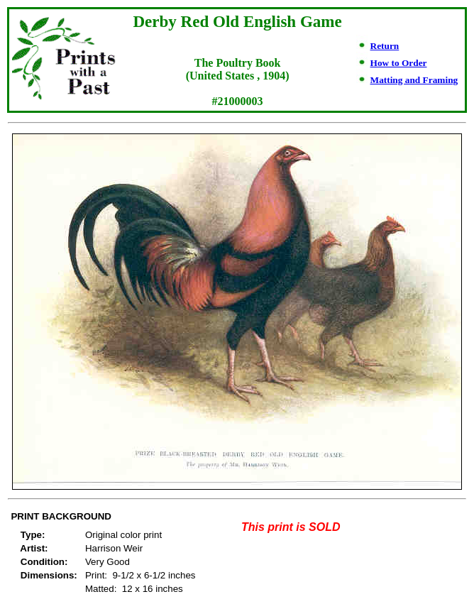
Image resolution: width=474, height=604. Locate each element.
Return (384, 45)
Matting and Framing (414, 80)
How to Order (398, 62)
